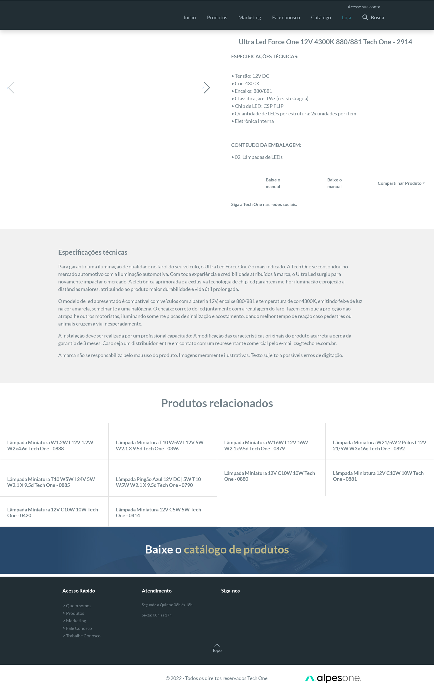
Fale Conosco (77, 628)
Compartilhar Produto (399, 183)
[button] (206, 88)
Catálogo (321, 17)
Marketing (74, 620)
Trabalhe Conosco (81, 635)
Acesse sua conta (364, 6)
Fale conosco (286, 17)
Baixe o (217, 549)
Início (190, 17)
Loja (346, 17)
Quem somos (76, 605)
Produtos (217, 17)
